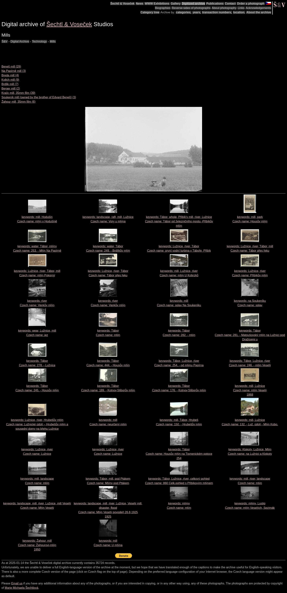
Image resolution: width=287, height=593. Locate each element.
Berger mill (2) (10, 88)
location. (239, 12)
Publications (215, 3)
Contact (230, 3)
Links (241, 8)
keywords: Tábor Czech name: (250, 335)
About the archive (258, 12)
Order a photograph (250, 3)
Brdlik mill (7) (9, 84)
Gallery (175, 3)
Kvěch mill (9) (10, 79)
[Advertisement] (68, 52)
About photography (224, 8)
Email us (16, 583)
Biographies (163, 8)
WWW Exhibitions (157, 3)
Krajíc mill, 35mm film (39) (18, 92)
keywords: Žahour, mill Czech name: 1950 (37, 545)
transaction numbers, (217, 12)
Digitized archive (193, 3)
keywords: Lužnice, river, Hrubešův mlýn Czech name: (37, 424)
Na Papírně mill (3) (13, 70)
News (140, 3)
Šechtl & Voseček (122, 3)
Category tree (150, 12)
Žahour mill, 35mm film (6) (18, 101)
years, (197, 12)
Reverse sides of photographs (191, 8)
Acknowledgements (258, 8)
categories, (183, 12)
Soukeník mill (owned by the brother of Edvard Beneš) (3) (38, 97)
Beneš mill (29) (11, 66)
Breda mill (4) (10, 75)
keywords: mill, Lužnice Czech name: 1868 (250, 390)
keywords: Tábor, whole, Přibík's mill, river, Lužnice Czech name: (179, 221)
